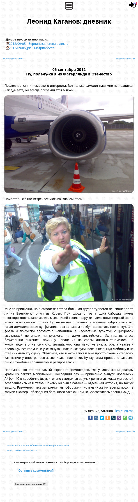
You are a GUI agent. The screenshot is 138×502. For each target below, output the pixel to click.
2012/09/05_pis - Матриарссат (31, 48)
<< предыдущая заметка (13, 58)
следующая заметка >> (125, 58)
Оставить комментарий (36, 470)
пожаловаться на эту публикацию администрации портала (38, 445)
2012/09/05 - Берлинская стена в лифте (39, 43)
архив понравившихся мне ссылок (22, 450)
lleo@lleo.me (124, 411)
